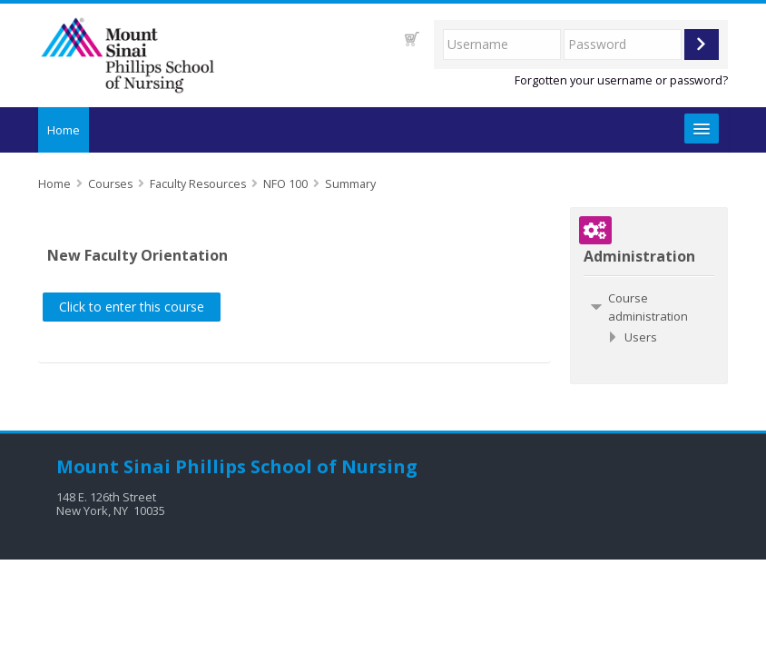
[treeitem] (649, 307)
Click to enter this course (131, 306)
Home (63, 130)
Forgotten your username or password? (621, 80)
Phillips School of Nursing (296, 466)
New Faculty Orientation (137, 255)
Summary (350, 184)
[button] (412, 38)
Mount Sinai (113, 466)
